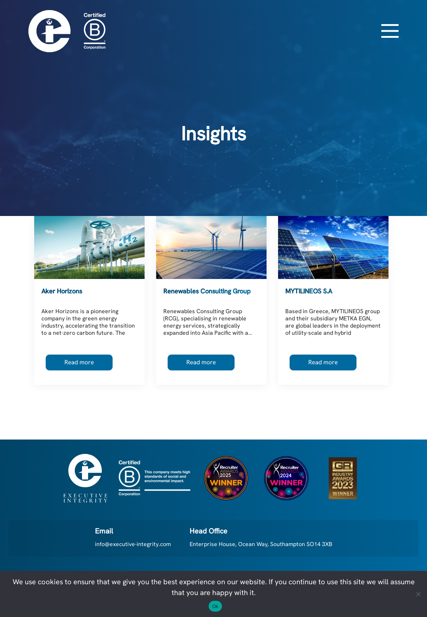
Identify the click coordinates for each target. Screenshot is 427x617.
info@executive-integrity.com (133, 544)
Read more (79, 362)
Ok (215, 606)
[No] (418, 594)
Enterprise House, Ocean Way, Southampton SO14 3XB (261, 544)
